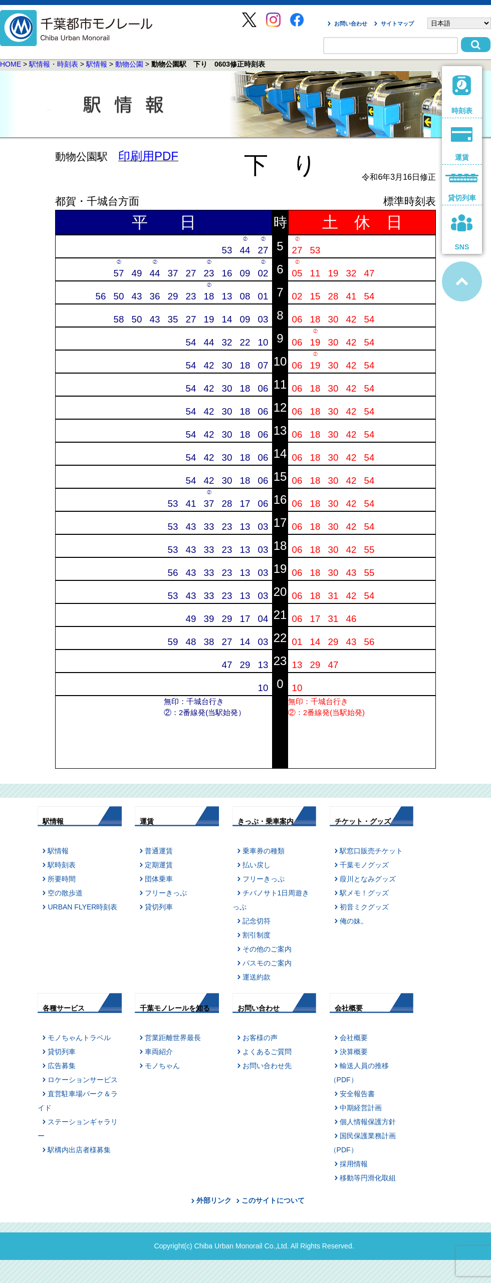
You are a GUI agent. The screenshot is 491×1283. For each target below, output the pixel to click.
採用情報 (354, 1164)
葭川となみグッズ (368, 879)
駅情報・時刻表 (53, 64)
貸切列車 (159, 907)
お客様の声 (260, 1038)
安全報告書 (357, 1094)
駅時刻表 (62, 865)
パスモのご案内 (267, 963)
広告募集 (62, 1066)
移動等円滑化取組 (368, 1178)
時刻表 (462, 95)
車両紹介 (159, 1052)
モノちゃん (162, 1066)
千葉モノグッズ (364, 865)
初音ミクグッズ (364, 907)
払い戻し (256, 865)
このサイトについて (273, 1200)
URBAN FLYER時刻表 (82, 907)
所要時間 (62, 879)
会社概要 (354, 1038)
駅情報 (96, 64)
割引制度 (256, 935)
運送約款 (256, 977)
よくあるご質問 (267, 1052)
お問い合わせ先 (267, 1066)
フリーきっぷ (166, 893)
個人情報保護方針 (368, 1122)
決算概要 (354, 1052)
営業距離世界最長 (173, 1038)
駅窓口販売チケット (371, 851)
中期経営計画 (361, 1108)
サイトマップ (397, 24)
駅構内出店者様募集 (79, 1150)
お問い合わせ (350, 24)
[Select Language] (459, 23)
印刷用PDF (148, 156)
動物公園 (129, 64)
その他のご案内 (267, 949)
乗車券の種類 (263, 851)
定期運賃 (159, 865)
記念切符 (256, 921)
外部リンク (213, 1200)
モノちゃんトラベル (79, 1038)
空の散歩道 (65, 893)
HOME (10, 64)
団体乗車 (159, 879)
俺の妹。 (354, 921)
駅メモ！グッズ (364, 893)
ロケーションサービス (83, 1080)
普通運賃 (159, 851)
